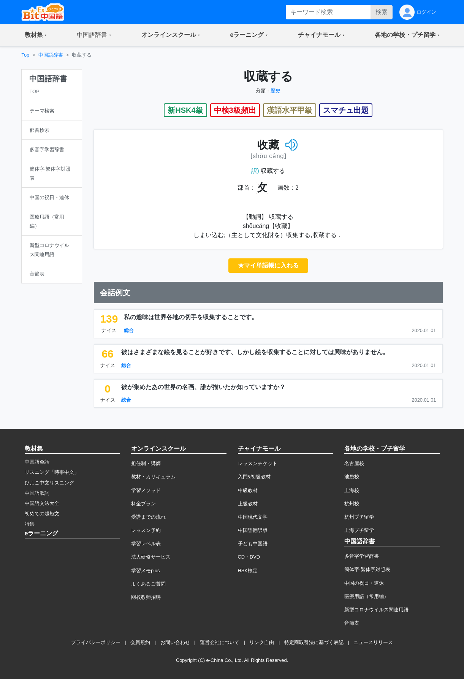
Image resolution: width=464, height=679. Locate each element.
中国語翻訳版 (253, 530)
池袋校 (351, 477)
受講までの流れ (148, 517)
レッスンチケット (257, 463)
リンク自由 (261, 642)
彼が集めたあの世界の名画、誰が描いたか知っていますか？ (203, 387)
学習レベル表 (146, 543)
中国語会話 (37, 462)
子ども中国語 (253, 543)
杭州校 (351, 503)
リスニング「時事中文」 (52, 472)
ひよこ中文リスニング (49, 483)
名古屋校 (354, 463)
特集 (30, 524)
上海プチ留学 (359, 530)
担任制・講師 (146, 463)
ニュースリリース (373, 642)
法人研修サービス (151, 557)
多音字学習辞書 (361, 556)
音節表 (351, 623)
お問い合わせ (175, 642)
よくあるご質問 (148, 584)
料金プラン (143, 503)
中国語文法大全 (42, 503)
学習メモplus (145, 570)
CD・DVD (249, 557)
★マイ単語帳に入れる (268, 265)
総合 (129, 330)
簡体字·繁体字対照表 (367, 569)
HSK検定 (248, 570)
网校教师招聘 (146, 597)
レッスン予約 (146, 530)
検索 (381, 12)
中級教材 (248, 490)
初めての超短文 (42, 513)
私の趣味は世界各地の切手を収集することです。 (191, 317)
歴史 (275, 90)
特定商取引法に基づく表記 (314, 642)
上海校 (351, 490)
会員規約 (140, 642)
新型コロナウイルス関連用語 (376, 610)
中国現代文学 (253, 517)
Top (26, 55)
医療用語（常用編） (366, 596)
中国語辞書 (50, 55)
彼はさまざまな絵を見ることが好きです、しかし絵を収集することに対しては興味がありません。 (255, 352)
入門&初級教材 (254, 477)
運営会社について (219, 642)
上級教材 (248, 503)
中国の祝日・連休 (364, 583)
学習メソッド (146, 490)
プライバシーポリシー (95, 642)
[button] (36, 35)
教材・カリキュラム (153, 477)
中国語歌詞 (37, 493)
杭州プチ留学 (359, 517)
